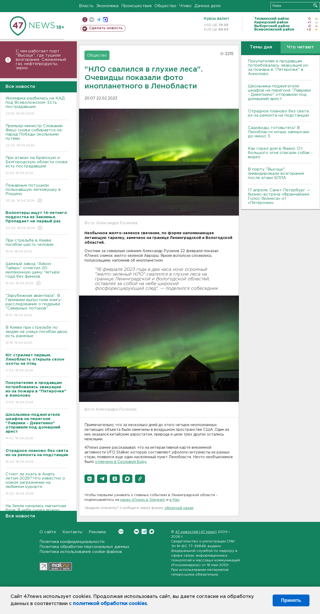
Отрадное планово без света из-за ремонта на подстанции (278, 113)
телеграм (98, 19)
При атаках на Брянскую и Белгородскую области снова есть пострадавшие (37, 165)
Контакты (72, 532)
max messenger (105, 19)
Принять (291, 600)
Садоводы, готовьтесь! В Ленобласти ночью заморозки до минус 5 (278, 132)
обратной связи (178, 508)
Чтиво (185, 6)
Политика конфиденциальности (71, 541)
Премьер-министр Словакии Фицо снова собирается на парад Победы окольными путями (37, 136)
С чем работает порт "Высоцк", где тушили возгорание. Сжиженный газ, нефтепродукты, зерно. (41, 59)
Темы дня (261, 47)
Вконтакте (120, 531)
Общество (165, 6)
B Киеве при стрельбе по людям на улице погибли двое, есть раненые (37, 335)
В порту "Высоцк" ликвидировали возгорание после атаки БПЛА (276, 173)
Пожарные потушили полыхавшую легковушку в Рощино (37, 193)
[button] (89, 479)
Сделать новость (106, 28)
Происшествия (136, 6)
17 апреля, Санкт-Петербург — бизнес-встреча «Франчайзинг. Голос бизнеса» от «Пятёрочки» (279, 196)
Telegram (144, 531)
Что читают (300, 47)
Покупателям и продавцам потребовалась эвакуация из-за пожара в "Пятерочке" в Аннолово (278, 67)
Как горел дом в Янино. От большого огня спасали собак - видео (280, 153)
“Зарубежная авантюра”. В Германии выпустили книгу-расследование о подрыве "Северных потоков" (37, 305)
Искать (315, 5)
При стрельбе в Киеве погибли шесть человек (37, 246)
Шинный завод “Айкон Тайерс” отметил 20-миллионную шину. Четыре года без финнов (37, 274)
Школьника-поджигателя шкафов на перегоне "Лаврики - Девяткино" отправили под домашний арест (279, 92)
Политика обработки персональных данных (84, 546)
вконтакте (91, 19)
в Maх (174, 499)
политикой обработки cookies (110, 604)
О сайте (47, 532)
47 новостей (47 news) (196, 532)
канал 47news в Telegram (142, 499)
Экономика (107, 6)
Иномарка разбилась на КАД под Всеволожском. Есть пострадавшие (37, 106)
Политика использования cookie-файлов (80, 551)
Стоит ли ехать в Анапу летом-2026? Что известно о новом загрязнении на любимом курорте (37, 484)
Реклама (97, 532)
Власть (86, 6)
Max (151, 531)
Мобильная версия (84, 19)
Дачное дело (207, 6)
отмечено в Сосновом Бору (121, 461)
